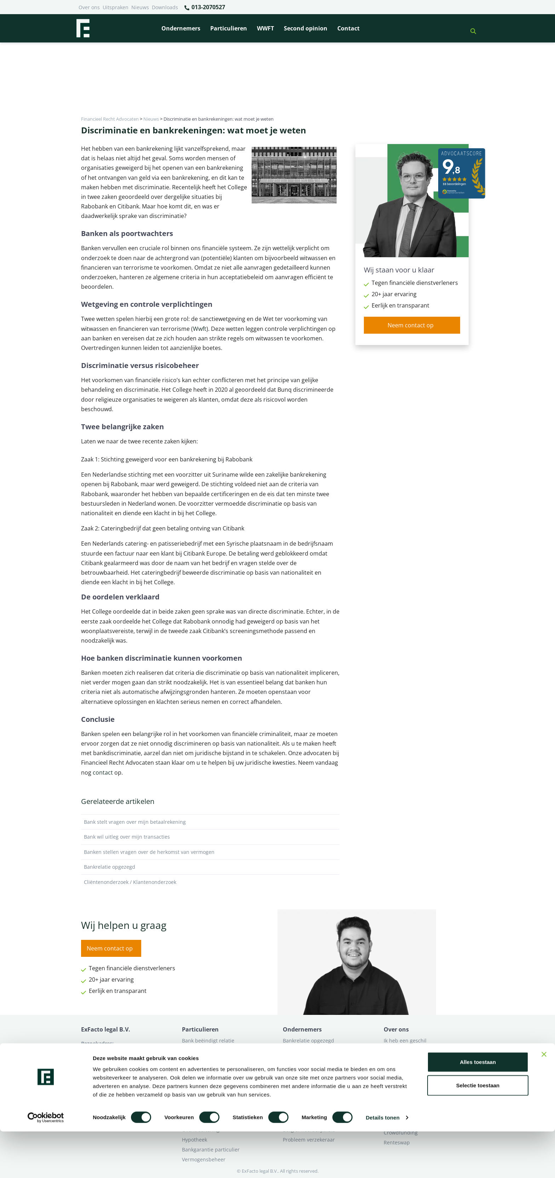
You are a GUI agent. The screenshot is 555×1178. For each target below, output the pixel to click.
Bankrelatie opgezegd (210, 867)
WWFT (265, 28)
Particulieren (228, 28)
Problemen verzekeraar (209, 1060)
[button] (470, 28)
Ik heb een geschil (405, 1040)
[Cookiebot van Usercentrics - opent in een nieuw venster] (46, 1164)
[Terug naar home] (83, 28)
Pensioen (293, 1050)
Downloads (165, 7)
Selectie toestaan (478, 1132)
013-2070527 (204, 7)
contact (103, 772)
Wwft (199, 329)
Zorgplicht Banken (203, 1080)
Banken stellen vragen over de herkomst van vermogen (210, 852)
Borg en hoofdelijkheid (209, 1050)
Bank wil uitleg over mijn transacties (210, 837)
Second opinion (305, 28)
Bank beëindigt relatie (208, 1040)
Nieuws (140, 7)
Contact (348, 28)
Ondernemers (180, 28)
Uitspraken (115, 7)
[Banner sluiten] (544, 1100)
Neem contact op (411, 325)
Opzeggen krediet (304, 1060)
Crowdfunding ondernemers (316, 1070)
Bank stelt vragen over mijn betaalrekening (210, 822)
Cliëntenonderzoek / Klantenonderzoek (210, 882)
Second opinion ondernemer (317, 1080)
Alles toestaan (478, 1108)
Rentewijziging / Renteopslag (216, 1070)
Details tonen (382, 1164)
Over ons (89, 7)
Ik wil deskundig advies (411, 1050)
